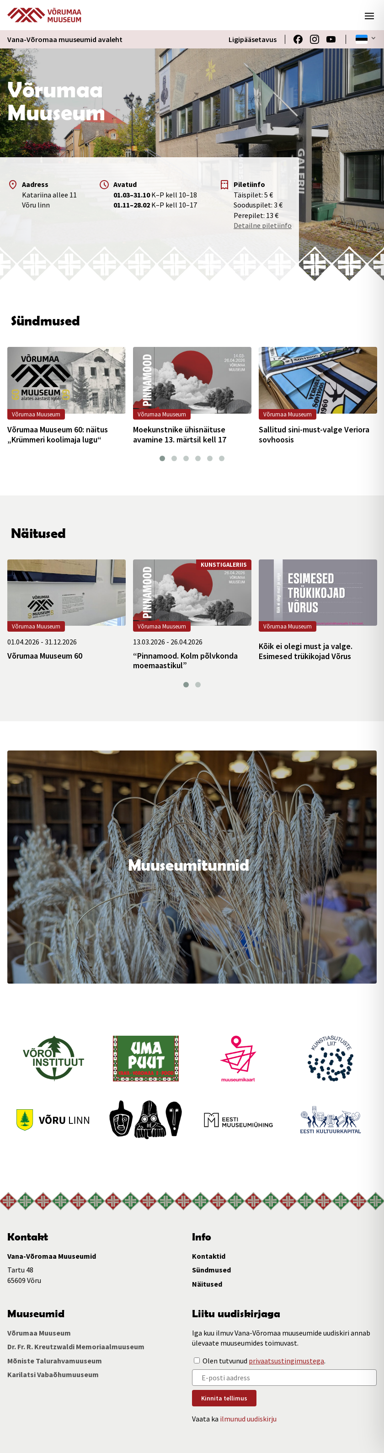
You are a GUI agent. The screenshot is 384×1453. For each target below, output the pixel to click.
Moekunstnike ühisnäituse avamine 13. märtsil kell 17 (179, 434)
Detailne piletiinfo (263, 225)
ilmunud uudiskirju (248, 1418)
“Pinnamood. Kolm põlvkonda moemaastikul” (185, 661)
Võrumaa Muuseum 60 (44, 656)
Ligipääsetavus (253, 39)
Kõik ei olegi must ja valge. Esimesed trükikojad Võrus (305, 651)
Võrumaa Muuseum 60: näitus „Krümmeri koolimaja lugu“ (57, 434)
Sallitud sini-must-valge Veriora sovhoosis (314, 434)
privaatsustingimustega (286, 1360)
